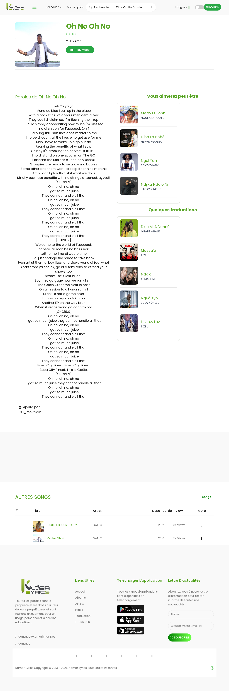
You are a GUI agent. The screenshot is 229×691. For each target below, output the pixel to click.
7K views (179, 538)
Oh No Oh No (56, 538)
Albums (80, 598)
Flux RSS (82, 622)
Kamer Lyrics (78, 668)
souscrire (179, 637)
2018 (161, 538)
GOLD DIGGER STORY (62, 525)
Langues (182, 7)
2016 (161, 525)
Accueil (80, 592)
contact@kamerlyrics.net (35, 637)
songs (206, 497)
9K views (179, 525)
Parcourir (54, 7)
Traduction (83, 616)
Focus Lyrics (75, 7)
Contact (22, 644)
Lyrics (79, 610)
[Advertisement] (114, 81)
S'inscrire (212, 7)
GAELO (71, 34)
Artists (79, 604)
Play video (80, 50)
